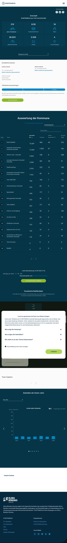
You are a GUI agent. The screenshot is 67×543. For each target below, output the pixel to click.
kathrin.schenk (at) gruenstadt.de (11, 72)
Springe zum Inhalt (23, 54)
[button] (4, 429)
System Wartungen (8, 532)
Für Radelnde (7, 521)
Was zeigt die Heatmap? (13, 329)
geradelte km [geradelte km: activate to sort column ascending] (32, 136)
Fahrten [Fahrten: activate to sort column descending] (42, 137)
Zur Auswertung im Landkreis (33, 280)
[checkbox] (33, 346)
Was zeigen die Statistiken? (14, 334)
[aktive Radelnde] (53, 136)
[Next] (36, 383)
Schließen (54, 351)
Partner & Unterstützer (40, 521)
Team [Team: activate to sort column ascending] (8, 137)
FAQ (4, 527)
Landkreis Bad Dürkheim (40, 276)
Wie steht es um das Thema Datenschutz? (19, 339)
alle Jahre (5, 399)
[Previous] (32, 383)
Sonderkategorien (49, 125)
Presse (5, 529)
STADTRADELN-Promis (40, 524)
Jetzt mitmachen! (12, 100)
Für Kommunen (7, 524)
